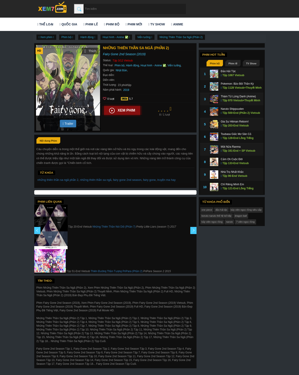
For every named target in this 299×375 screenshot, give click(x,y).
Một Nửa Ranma (231, 146)
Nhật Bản (121, 70)
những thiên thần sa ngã (95, 179)
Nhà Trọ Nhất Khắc (232, 171)
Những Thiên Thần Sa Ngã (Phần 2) (181, 37)
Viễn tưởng (174, 65)
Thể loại (45, 24)
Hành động (132, 65)
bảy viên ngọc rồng (212, 221)
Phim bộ (111, 24)
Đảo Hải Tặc (228, 71)
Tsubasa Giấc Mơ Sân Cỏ (236, 134)
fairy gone (149, 179)
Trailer (68, 123)
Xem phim (122, 111)
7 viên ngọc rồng (245, 221)
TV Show (156, 24)
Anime (177, 24)
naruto (229, 221)
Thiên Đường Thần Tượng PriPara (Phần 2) (116, 271)
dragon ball (241, 215)
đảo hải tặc (221, 209)
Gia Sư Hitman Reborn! (235, 121)
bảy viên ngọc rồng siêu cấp (246, 209)
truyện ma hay (166, 179)
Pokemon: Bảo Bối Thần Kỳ (237, 83)
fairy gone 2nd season (127, 179)
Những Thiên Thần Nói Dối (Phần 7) (113, 226)
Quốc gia (68, 24)
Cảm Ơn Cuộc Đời (232, 159)
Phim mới (134, 24)
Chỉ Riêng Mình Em (232, 184)
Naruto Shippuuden (232, 108)
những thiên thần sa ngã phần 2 (58, 179)
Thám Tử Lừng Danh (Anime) (238, 96)
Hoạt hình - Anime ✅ (153, 65)
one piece (207, 209)
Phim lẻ (90, 24)
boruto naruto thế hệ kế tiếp (216, 215)
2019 (126, 90)
